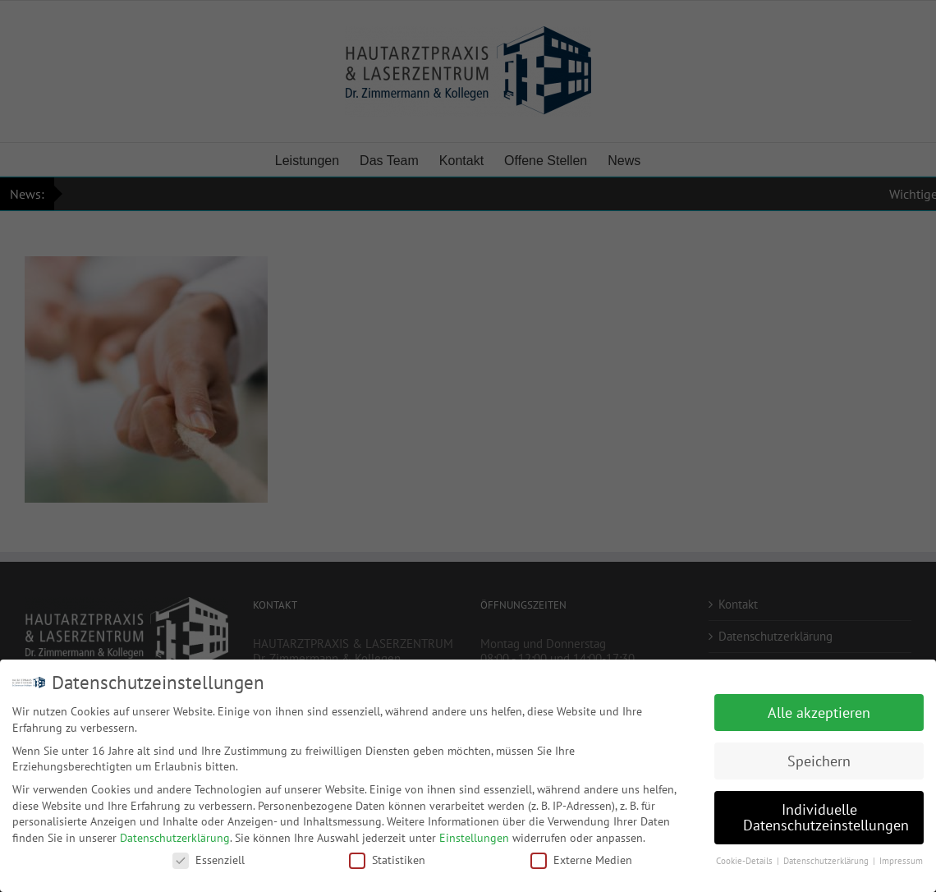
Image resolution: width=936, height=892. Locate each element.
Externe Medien (581, 859)
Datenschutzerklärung (175, 836)
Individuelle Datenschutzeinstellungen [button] (826, 816)
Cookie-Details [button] (745, 859)
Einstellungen (474, 836)
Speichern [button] (819, 759)
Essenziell (208, 859)
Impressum (901, 859)
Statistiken (387, 859)
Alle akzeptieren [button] (819, 710)
